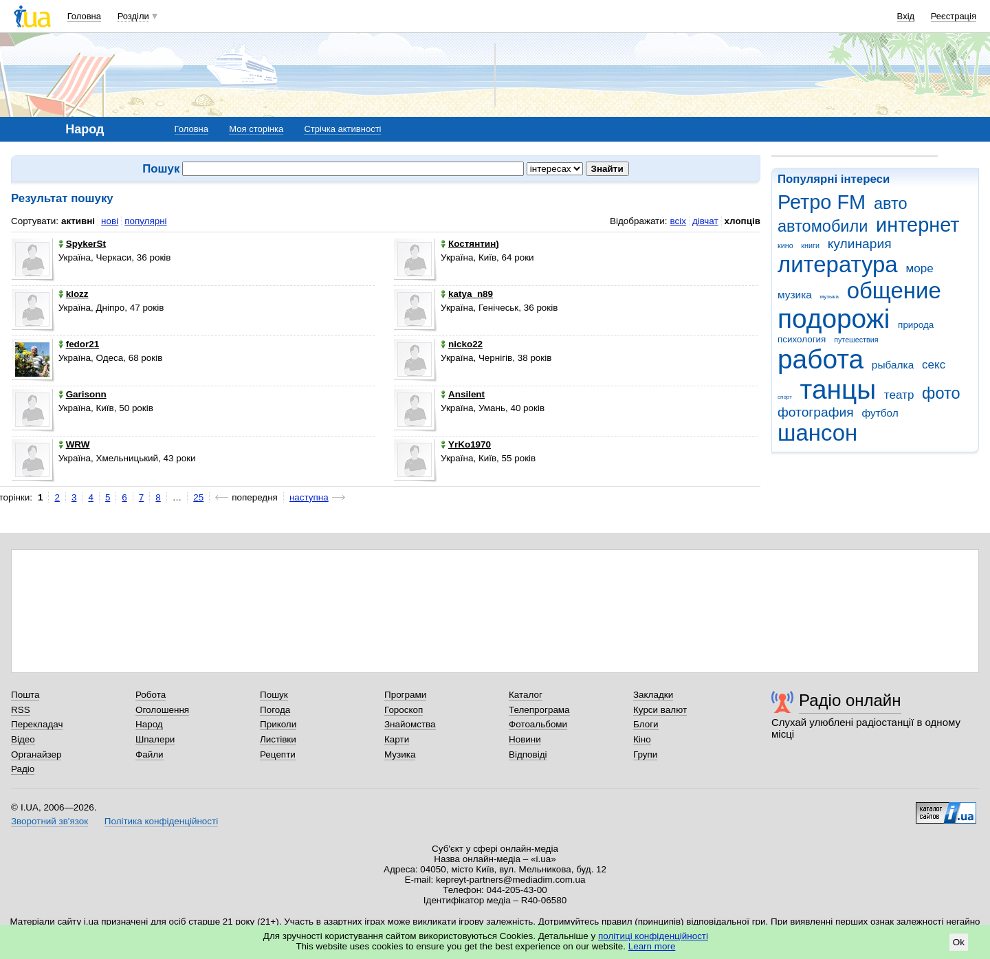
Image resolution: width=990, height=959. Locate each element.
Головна (84, 16)
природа (916, 325)
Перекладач (37, 724)
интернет (917, 225)
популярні (145, 221)
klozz (73, 294)
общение (894, 290)
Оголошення (162, 710)
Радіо (22, 769)
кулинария (860, 243)
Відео (23, 739)
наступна (309, 497)
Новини (525, 739)
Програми (405, 695)
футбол (879, 413)
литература (838, 264)
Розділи (133, 16)
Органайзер (36, 754)
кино (785, 245)
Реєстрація (953, 16)
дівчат (705, 221)
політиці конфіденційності (653, 936)
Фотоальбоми (538, 724)
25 (198, 497)
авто (891, 203)
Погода (275, 710)
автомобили (823, 226)
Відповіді (528, 754)
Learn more (652, 946)
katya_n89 (467, 294)
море (919, 268)
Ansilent (463, 394)
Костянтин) (470, 244)
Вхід (906, 16)
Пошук (274, 695)
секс (933, 364)
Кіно (642, 739)
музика (795, 294)
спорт (785, 397)
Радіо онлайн (850, 700)
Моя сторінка (256, 129)
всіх (677, 221)
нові (109, 221)
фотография (816, 412)
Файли (149, 754)
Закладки (653, 695)
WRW (74, 444)
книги (810, 245)
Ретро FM (822, 202)
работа (821, 359)
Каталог (525, 695)
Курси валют (660, 710)
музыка (829, 297)
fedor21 (79, 344)
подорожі (834, 318)
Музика (399, 754)
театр (899, 394)
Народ (149, 724)
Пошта (25, 695)
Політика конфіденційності (161, 821)
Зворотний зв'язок (49, 821)
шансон (817, 432)
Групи (645, 754)
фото (941, 393)
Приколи (278, 724)
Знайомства (410, 724)
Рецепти (278, 754)
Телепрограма (539, 710)
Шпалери (155, 739)
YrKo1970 (466, 444)
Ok (959, 942)
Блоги (646, 724)
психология (802, 339)
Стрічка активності (342, 129)
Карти (396, 739)
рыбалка (893, 365)
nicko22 (462, 344)
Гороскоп (403, 710)
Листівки (278, 739)
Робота (150, 695)
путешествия (856, 339)
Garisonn (82, 394)
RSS (20, 710)
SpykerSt (82, 244)
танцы (838, 389)
